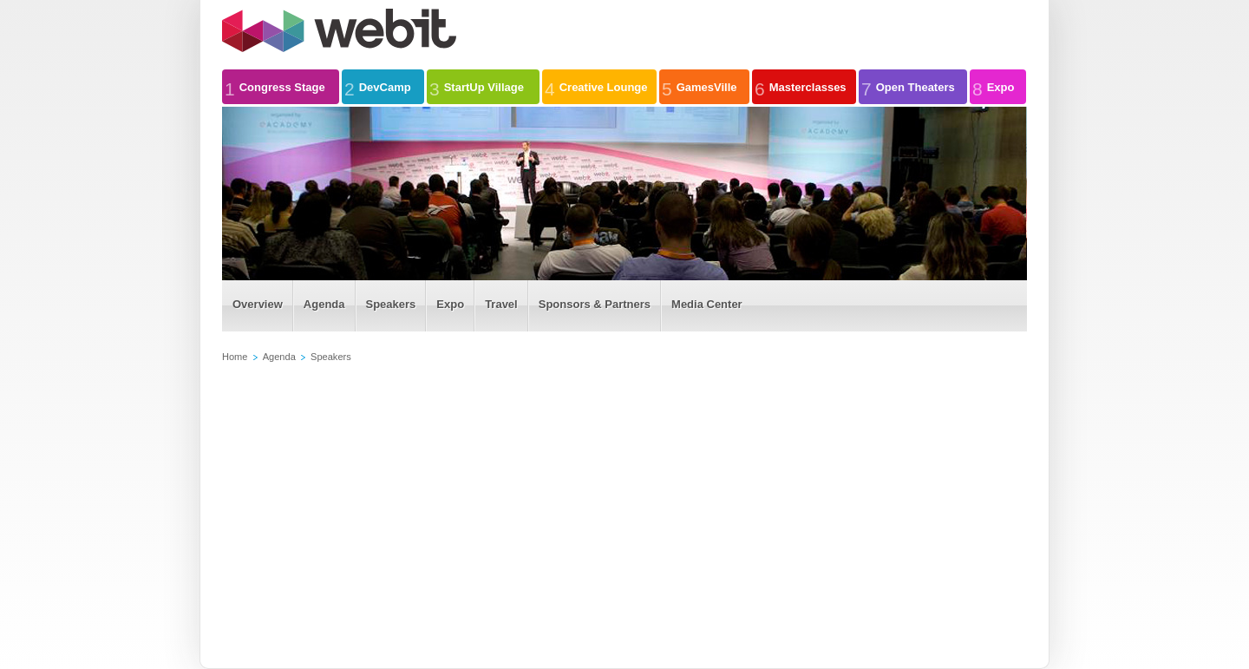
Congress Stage (275, 86)
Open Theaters (908, 86)
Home (234, 356)
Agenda (279, 356)
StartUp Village (476, 86)
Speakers (331, 356)
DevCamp (377, 86)
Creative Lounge (596, 86)
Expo (993, 86)
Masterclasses (801, 86)
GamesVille (699, 86)
